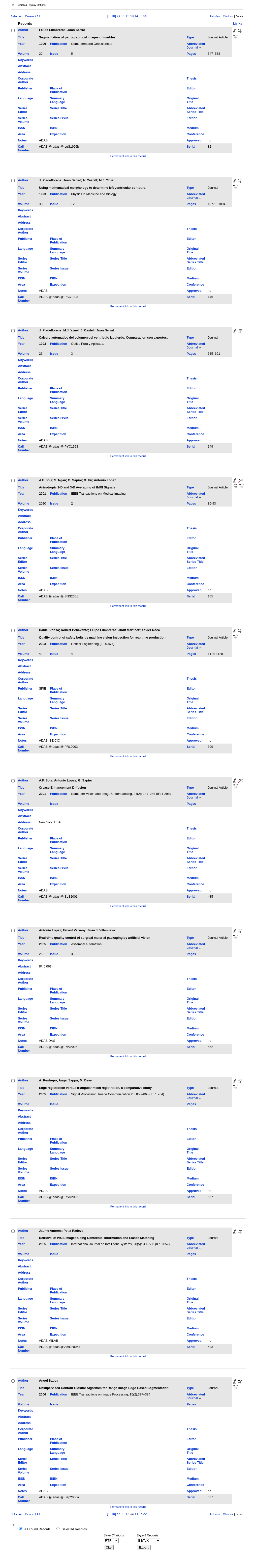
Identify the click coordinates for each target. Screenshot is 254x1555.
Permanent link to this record (128, 156)
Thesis (192, 78)
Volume (23, 53)
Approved (194, 140)
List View (215, 16)
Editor (191, 88)
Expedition (58, 134)
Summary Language (57, 100)
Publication (58, 44)
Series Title (58, 108)
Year (21, 44)
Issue (54, 53)
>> (145, 16)
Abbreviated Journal (196, 45)
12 (127, 16)
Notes (22, 140)
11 (123, 16)
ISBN (54, 128)
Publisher (25, 88)
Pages (191, 53)
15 (140, 16)
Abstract (24, 66)
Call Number (24, 148)
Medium (192, 128)
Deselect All (32, 16)
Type (190, 37)
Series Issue (59, 118)
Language (25, 98)
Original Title (192, 100)
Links (238, 24)
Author (23, 30)
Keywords (25, 60)
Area (21, 134)
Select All (16, 16)
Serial (191, 146)
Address (24, 72)
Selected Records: (75, 1529)
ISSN (21, 128)
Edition (192, 118)
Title (21, 37)
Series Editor (22, 110)
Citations (228, 16)
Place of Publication (58, 90)
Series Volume (23, 120)
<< (118, 16)
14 (136, 16)
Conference (195, 134)
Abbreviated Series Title (196, 110)
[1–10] (112, 16)
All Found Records (37, 1529)
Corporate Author (25, 80)
